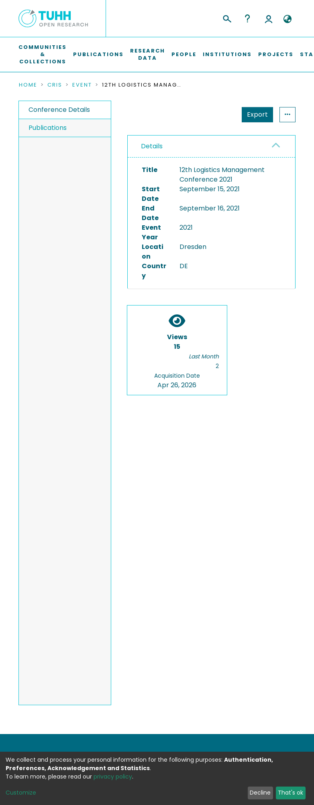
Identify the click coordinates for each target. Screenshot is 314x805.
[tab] (211, 147)
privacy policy (113, 777)
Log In (268, 18)
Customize (21, 793)
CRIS (54, 85)
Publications (98, 54)
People (183, 54)
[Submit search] (227, 17)
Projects (276, 54)
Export (218, 114)
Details (152, 146)
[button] (287, 19)
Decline (260, 793)
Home (28, 85)
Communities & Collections (42, 54)
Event (82, 85)
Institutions (227, 54)
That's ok (290, 793)
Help (247, 18)
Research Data (147, 54)
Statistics (255, 114)
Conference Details (59, 109)
